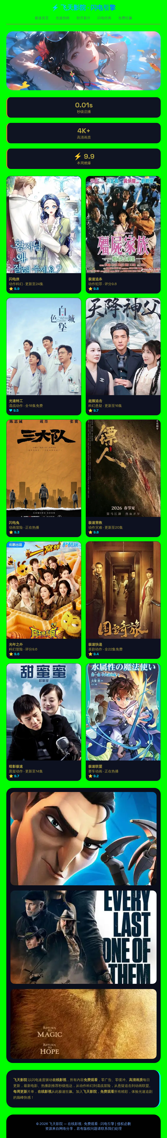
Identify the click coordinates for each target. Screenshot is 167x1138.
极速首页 (42, 18)
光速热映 (63, 18)
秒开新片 (83, 18)
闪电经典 (104, 18)
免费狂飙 (125, 18)
